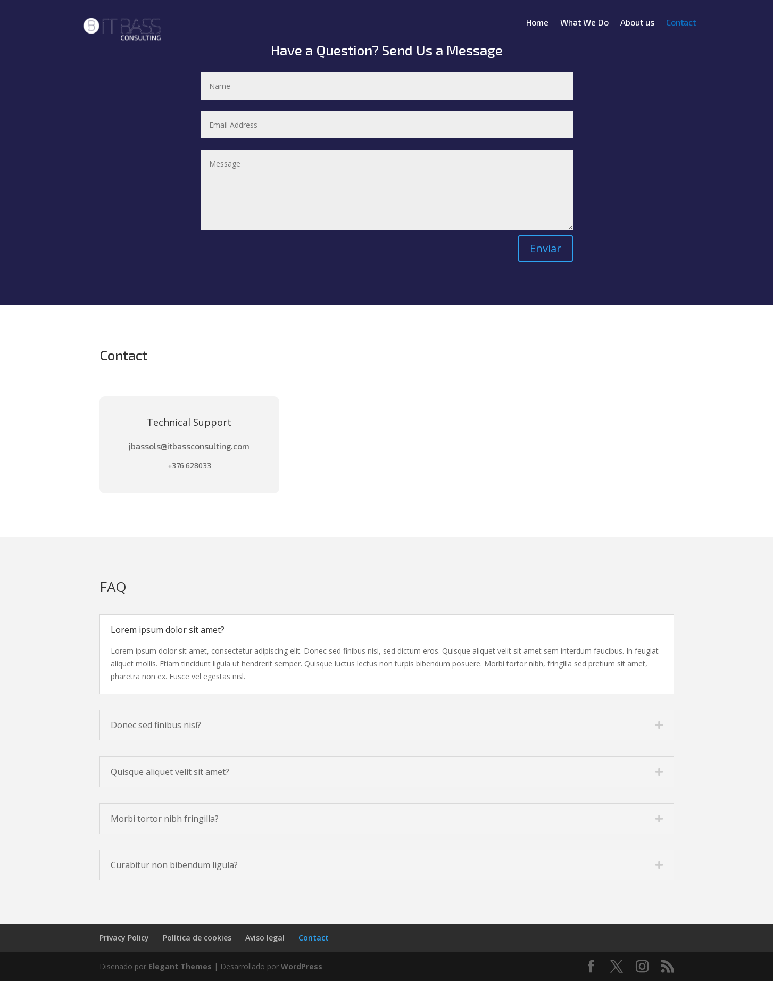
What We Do (584, 23)
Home (537, 23)
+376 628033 (189, 465)
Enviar (545, 248)
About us (637, 23)
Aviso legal (265, 938)
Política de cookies (197, 938)
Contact (681, 23)
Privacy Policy (124, 938)
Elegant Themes (180, 966)
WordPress (301, 966)
